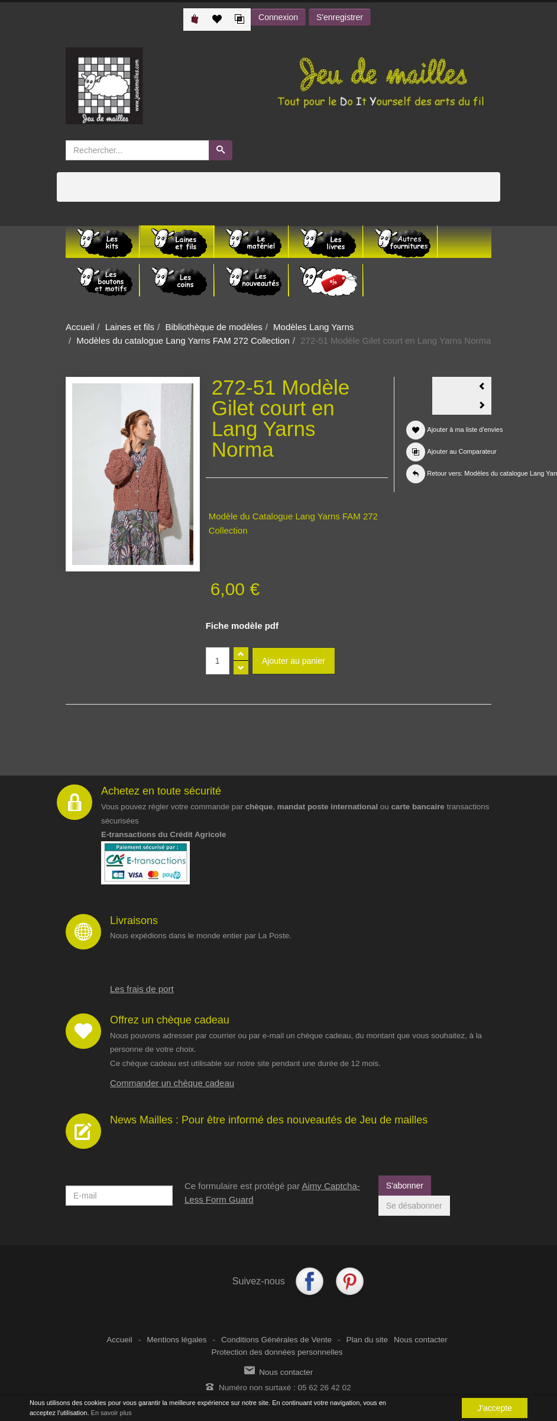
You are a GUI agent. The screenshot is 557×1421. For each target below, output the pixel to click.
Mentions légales (176, 1339)
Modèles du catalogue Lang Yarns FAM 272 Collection (183, 340)
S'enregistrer (339, 17)
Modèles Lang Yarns (313, 327)
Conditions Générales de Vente (276, 1339)
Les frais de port (142, 989)
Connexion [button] (278, 17)
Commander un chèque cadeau (172, 1083)
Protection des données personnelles (276, 1352)
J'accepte (494, 1408)
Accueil (80, 327)
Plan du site (367, 1339)
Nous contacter (421, 1339)
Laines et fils (129, 327)
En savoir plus (111, 1412)
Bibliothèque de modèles (213, 327)
